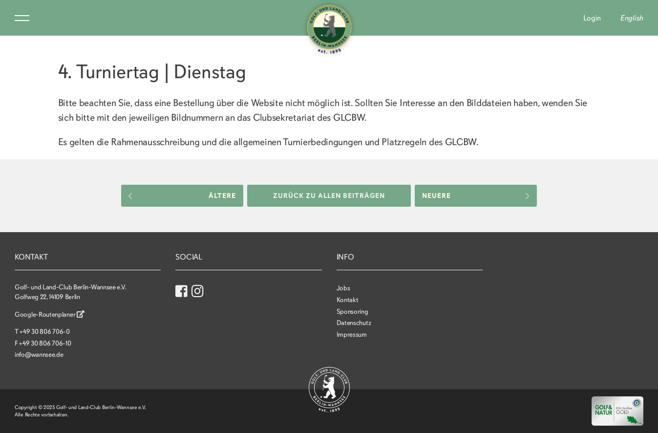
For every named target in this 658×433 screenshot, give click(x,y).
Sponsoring (352, 311)
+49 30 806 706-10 (45, 343)
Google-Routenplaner (50, 314)
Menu (22, 18)
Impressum (352, 334)
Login (592, 18)
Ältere (182, 196)
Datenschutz (354, 323)
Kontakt (348, 300)
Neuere (476, 196)
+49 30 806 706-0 (44, 331)
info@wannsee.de (39, 354)
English (631, 18)
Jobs (343, 288)
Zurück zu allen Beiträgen (329, 196)
